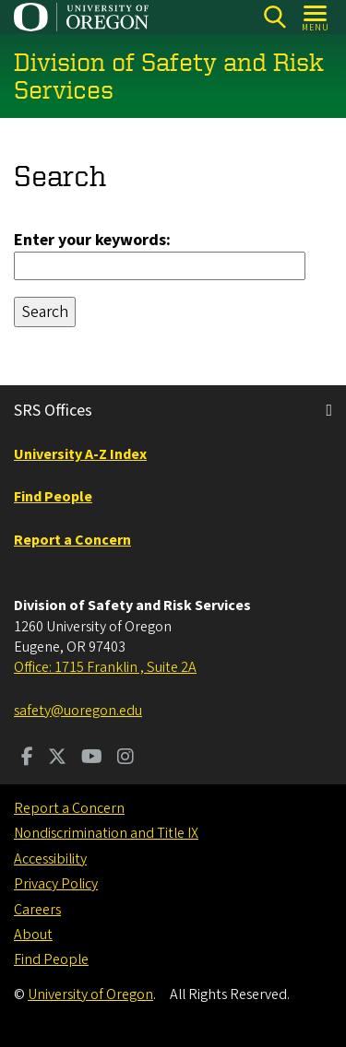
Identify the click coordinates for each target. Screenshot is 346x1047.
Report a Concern (69, 808)
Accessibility (50, 859)
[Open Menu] (316, 17)
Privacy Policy (56, 884)
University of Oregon (90, 994)
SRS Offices (53, 410)
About (33, 934)
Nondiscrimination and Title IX (106, 833)
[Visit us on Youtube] (92, 758)
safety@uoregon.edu (78, 710)
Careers (37, 910)
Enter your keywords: (92, 239)
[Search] (274, 17)
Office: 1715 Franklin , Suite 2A (105, 667)
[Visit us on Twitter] (57, 758)
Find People (51, 959)
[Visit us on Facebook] (27, 758)
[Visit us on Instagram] (125, 758)
